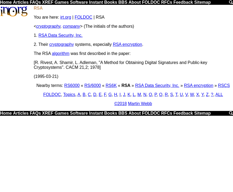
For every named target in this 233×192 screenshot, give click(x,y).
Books (110, 2)
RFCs (166, 2)
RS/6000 (92, 85)
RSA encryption (127, 44)
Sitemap (202, 2)
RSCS (224, 85)
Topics (69, 94)
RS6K (111, 85)
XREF (47, 2)
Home (6, 2)
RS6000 (72, 85)
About (135, 2)
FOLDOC (151, 2)
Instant (96, 2)
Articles (21, 2)
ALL (219, 94)
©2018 (120, 103)
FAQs (35, 2)
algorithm (60, 53)
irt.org (65, 17)
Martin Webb (140, 103)
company (71, 26)
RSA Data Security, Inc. (61, 35)
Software (79, 2)
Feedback (183, 2)
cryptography (48, 26)
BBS (123, 2)
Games (61, 2)
